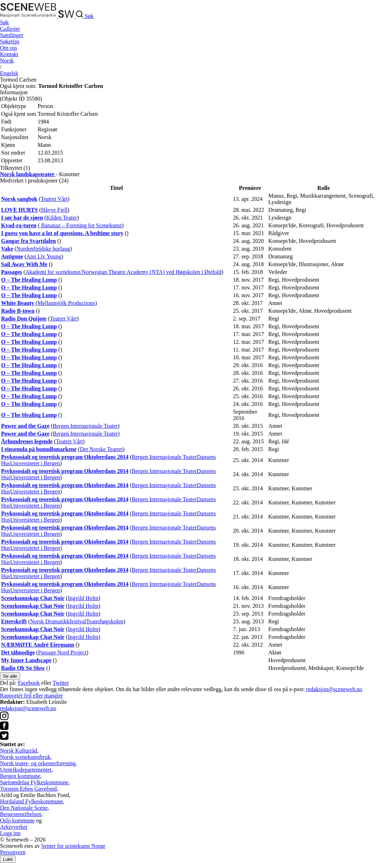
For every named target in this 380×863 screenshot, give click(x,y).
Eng (9, 73)
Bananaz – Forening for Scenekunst (80, 225)
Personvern (12, 852)
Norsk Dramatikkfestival (58, 621)
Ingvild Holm (83, 598)
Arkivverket (13, 827)
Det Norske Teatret (101, 449)
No (7, 61)
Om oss (8, 48)
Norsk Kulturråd (18, 751)
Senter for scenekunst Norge (73, 846)
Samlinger (11, 35)
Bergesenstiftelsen (20, 814)
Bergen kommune (20, 776)
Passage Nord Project (62, 652)
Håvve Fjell (54, 210)
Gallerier (10, 29)
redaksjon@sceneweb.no (334, 689)
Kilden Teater (61, 218)
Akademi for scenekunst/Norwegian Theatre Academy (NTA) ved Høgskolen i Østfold (123, 272)
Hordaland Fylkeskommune (31, 801)
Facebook (29, 683)
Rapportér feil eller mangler (31, 696)
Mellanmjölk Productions (66, 303)
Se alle (10, 676)
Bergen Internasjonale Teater (85, 426)
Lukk (8, 859)
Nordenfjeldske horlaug (43, 249)
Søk (4, 22)
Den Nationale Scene (24, 808)
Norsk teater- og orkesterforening (37, 763)
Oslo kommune (17, 820)
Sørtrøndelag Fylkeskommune (34, 782)
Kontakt (9, 54)
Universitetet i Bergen (35, 463)
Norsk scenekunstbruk (25, 757)
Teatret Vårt (54, 199)
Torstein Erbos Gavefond (28, 789)
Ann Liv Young (43, 256)
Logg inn (10, 833)
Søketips (9, 41)
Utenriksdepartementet (26, 770)
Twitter (61, 683)
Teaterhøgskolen (105, 621)
